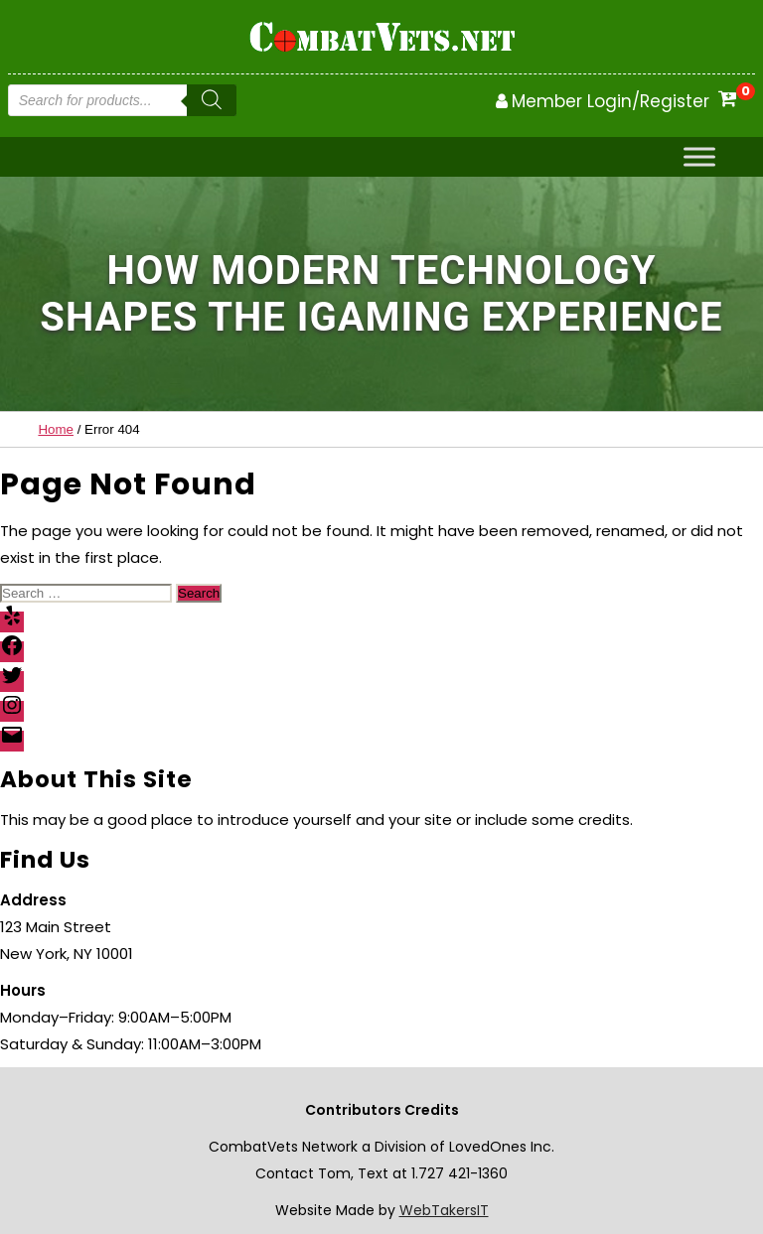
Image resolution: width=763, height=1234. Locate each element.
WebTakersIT (444, 1210)
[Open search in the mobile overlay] (122, 100)
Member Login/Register (610, 101)
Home (56, 429)
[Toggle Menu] (699, 157)
